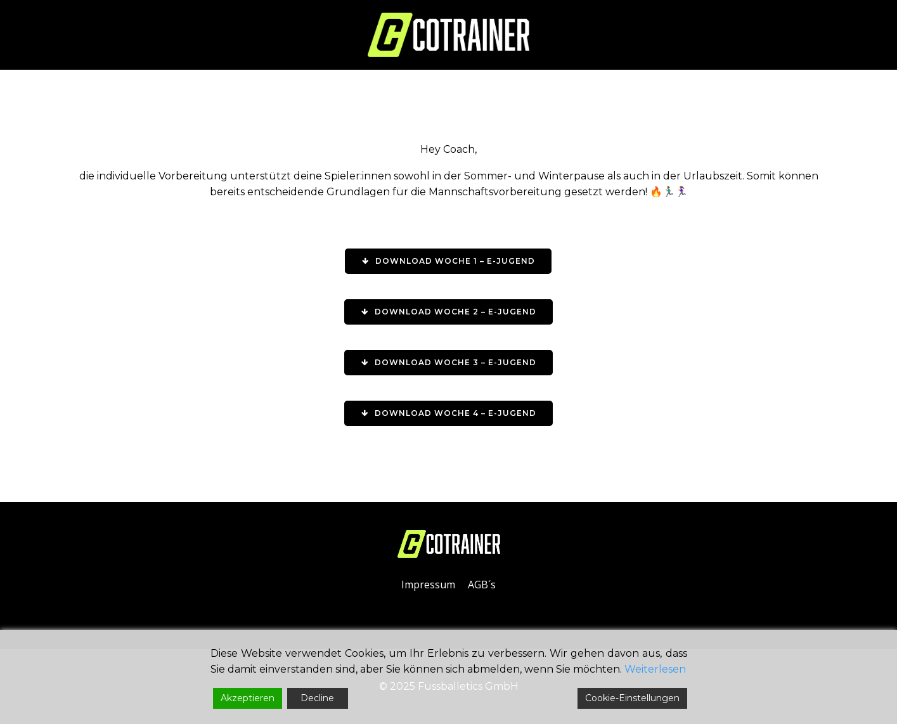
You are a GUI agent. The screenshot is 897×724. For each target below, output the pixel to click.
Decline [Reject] (317, 698)
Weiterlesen (655, 669)
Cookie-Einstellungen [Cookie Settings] (632, 698)
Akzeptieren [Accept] (247, 698)
